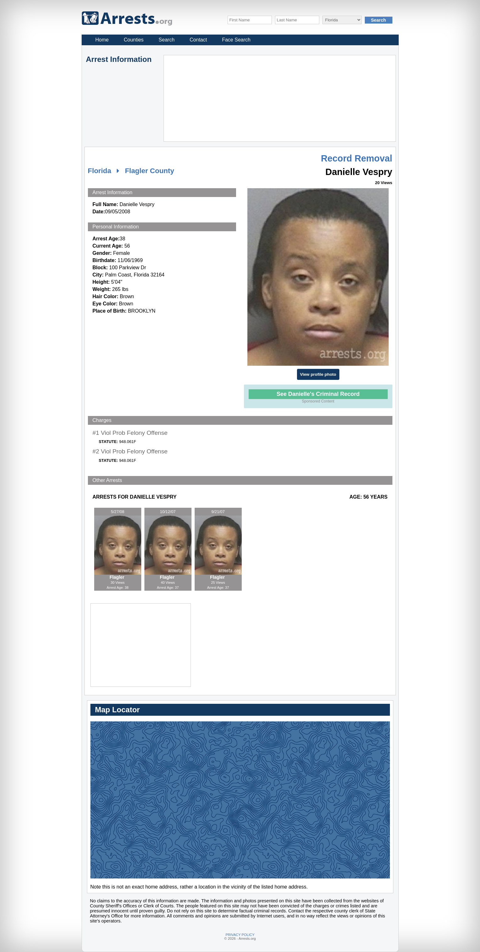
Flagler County (149, 171)
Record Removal (356, 158)
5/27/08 (117, 511)
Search (167, 39)
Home (102, 39)
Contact (198, 39)
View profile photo (318, 374)
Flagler (118, 577)
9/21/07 (218, 511)
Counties (133, 39)
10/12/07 (168, 511)
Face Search (236, 39)
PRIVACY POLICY (239, 935)
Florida (99, 171)
